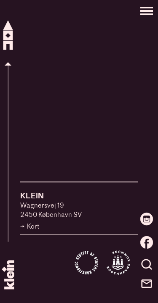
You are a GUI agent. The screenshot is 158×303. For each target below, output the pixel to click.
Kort (33, 227)
